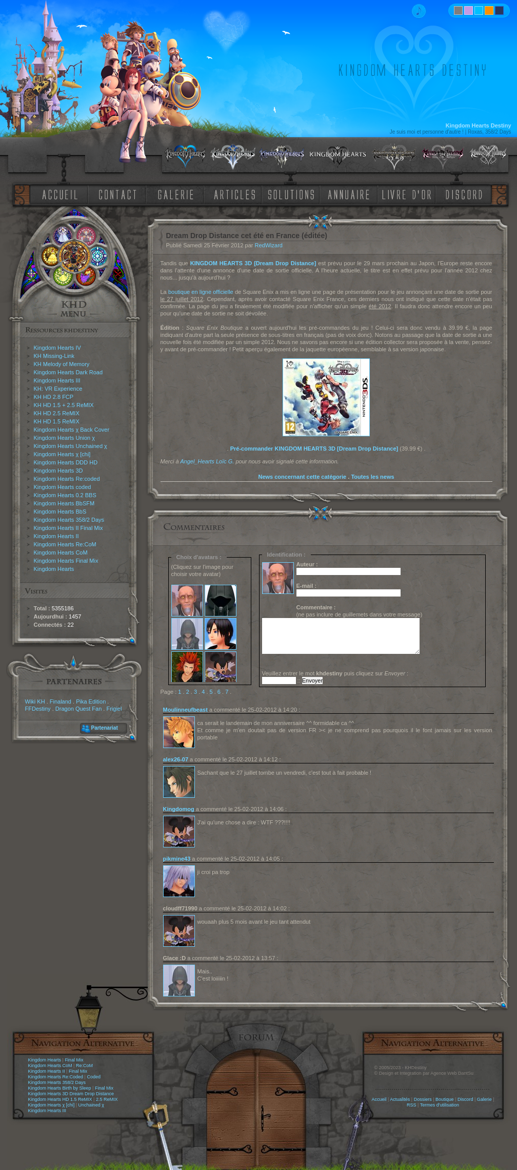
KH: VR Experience (58, 389)
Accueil (378, 1099)
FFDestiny (38, 709)
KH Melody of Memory (62, 364)
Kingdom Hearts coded (62, 487)
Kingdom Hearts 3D (58, 470)
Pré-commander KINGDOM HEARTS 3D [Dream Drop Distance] (314, 448)
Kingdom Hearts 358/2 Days (69, 520)
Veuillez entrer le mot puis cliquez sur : (335, 673)
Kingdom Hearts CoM (61, 552)
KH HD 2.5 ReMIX (56, 413)
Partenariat (104, 728)
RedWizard (269, 245)
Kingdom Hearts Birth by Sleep (59, 1088)
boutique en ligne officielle (200, 292)
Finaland (60, 701)
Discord (465, 1099)
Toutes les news (372, 477)
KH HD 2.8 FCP (54, 397)
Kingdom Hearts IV (57, 348)
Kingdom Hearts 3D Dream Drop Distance (71, 1093)
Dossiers (423, 1099)
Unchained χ (91, 1105)
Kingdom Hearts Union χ (64, 438)
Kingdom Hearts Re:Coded (56, 1076)
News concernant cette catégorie (302, 477)
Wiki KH (35, 701)
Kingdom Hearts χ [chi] (62, 454)
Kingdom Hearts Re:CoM (65, 544)
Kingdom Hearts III (57, 380)
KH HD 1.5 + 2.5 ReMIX (64, 405)
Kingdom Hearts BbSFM (64, 503)
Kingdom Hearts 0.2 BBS (65, 495)
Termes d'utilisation (439, 1105)
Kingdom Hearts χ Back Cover (72, 430)
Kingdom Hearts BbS (60, 511)
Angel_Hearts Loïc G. (207, 461)
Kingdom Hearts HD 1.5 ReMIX (60, 1099)
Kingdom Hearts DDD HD (66, 462)
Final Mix (74, 1059)
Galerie (484, 1099)
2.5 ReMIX (107, 1099)
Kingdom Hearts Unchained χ (70, 446)
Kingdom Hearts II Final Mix (68, 528)
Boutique (444, 1099)
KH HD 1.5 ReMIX (56, 421)
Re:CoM (84, 1065)
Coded (94, 1076)
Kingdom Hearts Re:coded (67, 479)
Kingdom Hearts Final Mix (66, 561)
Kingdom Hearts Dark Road (68, 372)
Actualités (400, 1099)
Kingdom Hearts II (56, 536)
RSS (411, 1105)
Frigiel (114, 709)
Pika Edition (91, 701)
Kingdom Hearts (54, 569)
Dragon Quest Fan (78, 709)
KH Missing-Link (54, 356)
